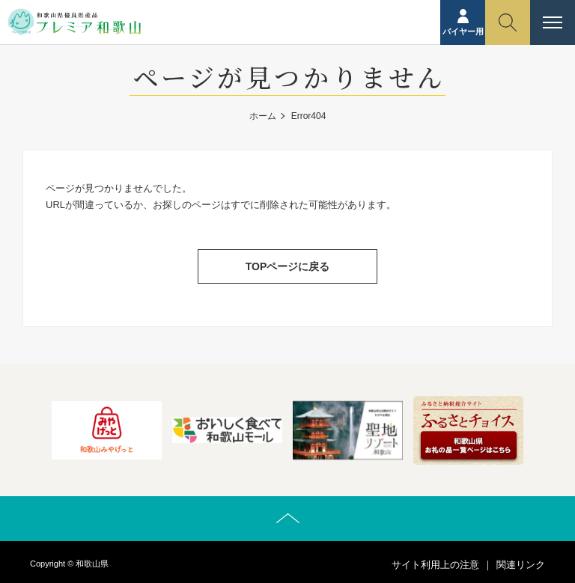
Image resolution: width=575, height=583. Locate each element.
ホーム (262, 116)
